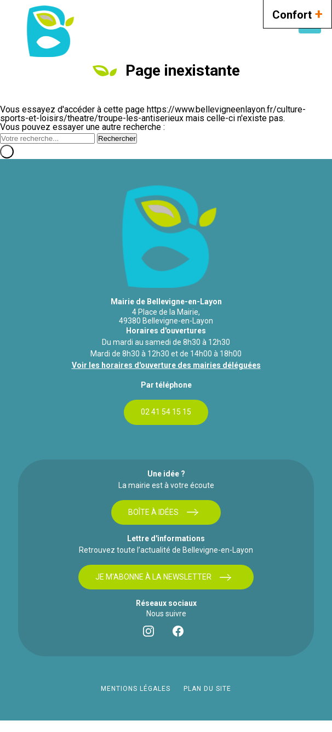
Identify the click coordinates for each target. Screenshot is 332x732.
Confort (297, 13)
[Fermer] (7, 151)
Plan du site (207, 689)
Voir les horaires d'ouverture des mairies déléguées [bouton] (166, 365)
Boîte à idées (163, 512)
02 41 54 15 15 (166, 411)
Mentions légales (135, 689)
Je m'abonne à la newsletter (163, 577)
